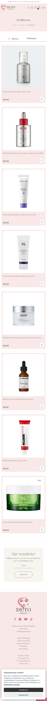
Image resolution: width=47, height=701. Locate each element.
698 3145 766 (23, 632)
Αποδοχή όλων (23, 690)
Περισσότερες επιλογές (12, 685)
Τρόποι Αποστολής (23, 644)
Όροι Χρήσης (23, 652)
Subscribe (23, 578)
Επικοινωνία (23, 667)
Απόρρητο (41, 699)
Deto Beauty (8, 8)
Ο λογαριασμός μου (23, 664)
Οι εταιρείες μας (23, 661)
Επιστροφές (23, 649)
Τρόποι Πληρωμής (23, 641)
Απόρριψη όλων (23, 695)
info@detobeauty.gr (23, 635)
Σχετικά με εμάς (23, 659)
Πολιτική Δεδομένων (23, 647)
